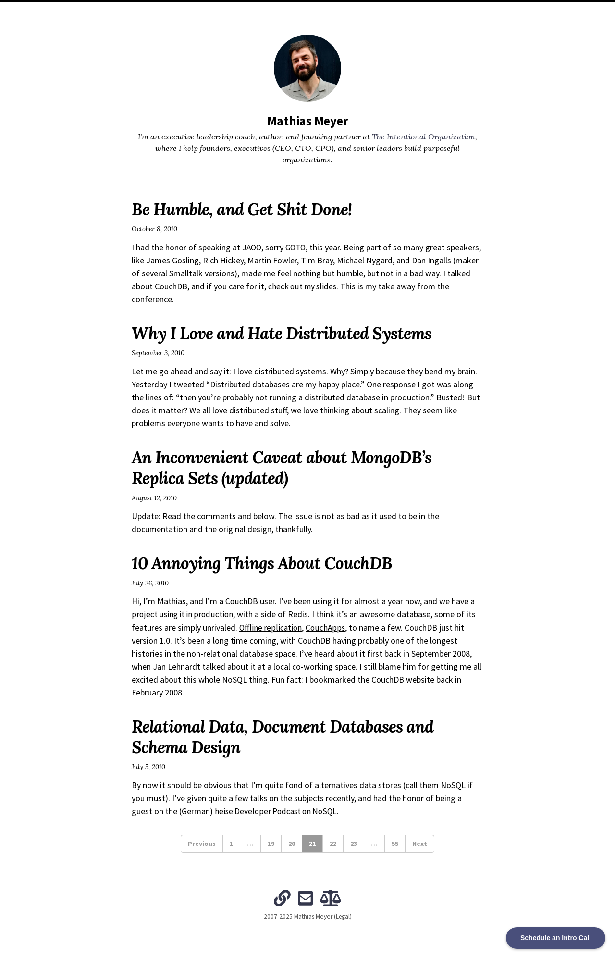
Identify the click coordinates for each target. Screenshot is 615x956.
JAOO (252, 247)
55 (395, 843)
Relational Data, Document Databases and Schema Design (290, 736)
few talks (252, 797)
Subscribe (409, 9)
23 (353, 843)
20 (291, 843)
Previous (202, 843)
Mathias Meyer (307, 120)
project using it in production (183, 614)
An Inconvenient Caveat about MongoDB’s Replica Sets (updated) (288, 467)
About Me (232, 9)
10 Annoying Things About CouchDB (267, 563)
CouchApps (325, 627)
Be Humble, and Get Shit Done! (246, 209)
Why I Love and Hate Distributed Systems (288, 333)
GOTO (298, 247)
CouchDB (241, 601)
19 (271, 843)
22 (333, 843)
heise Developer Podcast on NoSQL (278, 810)
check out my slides (350, 286)
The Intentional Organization (337, 9)
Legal (342, 916)
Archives (269, 9)
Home (199, 9)
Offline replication (270, 627)
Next (419, 843)
